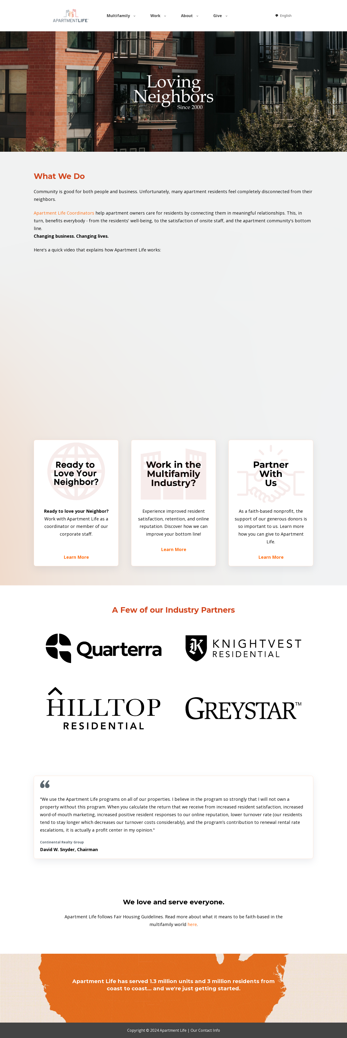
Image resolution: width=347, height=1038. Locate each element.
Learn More (76, 557)
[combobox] (283, 15)
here (192, 924)
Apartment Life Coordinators (64, 213)
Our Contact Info (205, 1030)
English (283, 15)
